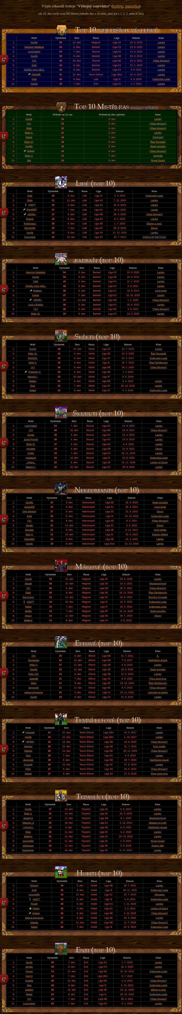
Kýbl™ (32, 204)
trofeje (118, 6)
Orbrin (36, 908)
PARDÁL (32, 358)
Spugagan (33, 660)
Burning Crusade (158, 597)
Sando (29, 525)
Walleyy (28, 620)
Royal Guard (158, 160)
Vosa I (28, 615)
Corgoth (28, 764)
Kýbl (34, 65)
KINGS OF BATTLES (154, 237)
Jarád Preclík (31, 439)
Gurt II (29, 976)
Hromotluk (30, 237)
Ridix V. (29, 155)
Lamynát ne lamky (158, 692)
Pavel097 (32, 209)
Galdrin (29, 989)
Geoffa (29, 146)
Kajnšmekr (28, 850)
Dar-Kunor (28, 597)
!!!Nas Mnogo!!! (161, 60)
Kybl (34, 79)
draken (31, 151)
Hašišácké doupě (157, 660)
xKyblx (29, 966)
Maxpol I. (33, 376)
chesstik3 (29, 539)
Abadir (28, 583)
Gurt (32, 385)
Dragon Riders (160, 534)
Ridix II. (29, 132)
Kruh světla (160, 529)
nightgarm (28, 845)
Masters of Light (157, 822)
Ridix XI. (35, 313)
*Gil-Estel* (158, 137)
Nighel (28, 773)
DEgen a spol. (154, 223)
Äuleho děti (157, 845)
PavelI (34, 903)
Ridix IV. (30, 444)
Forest (29, 971)
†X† (34, 60)
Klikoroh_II (28, 822)
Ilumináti (158, 155)
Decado (29, 529)
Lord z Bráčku (35, 304)
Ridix (29, 128)
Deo (29, 985)
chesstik (36, 74)
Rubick (30, 219)
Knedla (29, 980)
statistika (132, 6)
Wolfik (28, 611)
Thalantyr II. (34, 372)
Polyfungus (30, 223)
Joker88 (33, 678)
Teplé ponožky (158, 146)
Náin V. (29, 534)
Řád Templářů (158, 142)
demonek (34, 687)
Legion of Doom (159, 462)
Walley (33, 381)
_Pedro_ (30, 462)
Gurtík (34, 42)
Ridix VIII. (33, 674)
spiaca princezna (33, 692)
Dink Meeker (29, 511)
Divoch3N (30, 228)
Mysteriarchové (158, 583)
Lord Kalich (34, 51)
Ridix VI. (29, 142)
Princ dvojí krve (157, 678)
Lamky (161, 42)
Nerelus (28, 746)
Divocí (154, 228)
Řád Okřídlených (158, 362)
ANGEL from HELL (34, 69)
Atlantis (28, 751)
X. (158, 655)
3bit (29, 160)
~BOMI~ (31, 214)
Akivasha (159, 894)
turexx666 (28, 841)
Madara (37, 290)
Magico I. (31, 467)
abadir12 (28, 818)
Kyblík (35, 295)
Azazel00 (29, 507)
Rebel (29, 137)
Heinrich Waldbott (34, 47)
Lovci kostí (161, 290)
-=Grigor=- (28, 827)
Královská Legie (161, 79)
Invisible (30, 448)
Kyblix (30, 453)
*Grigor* (34, 885)
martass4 (31, 457)
